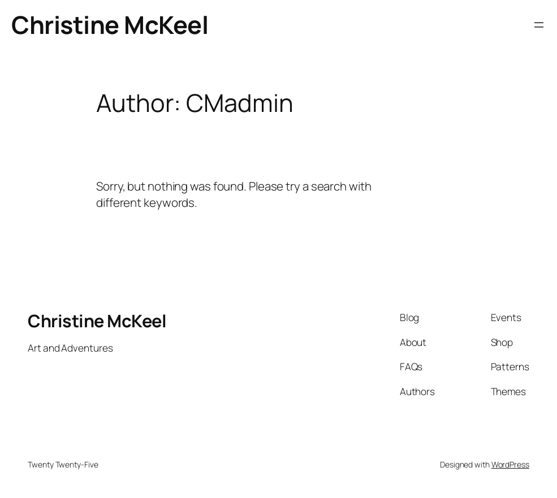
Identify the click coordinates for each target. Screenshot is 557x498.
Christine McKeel (109, 24)
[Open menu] (539, 25)
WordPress (510, 464)
